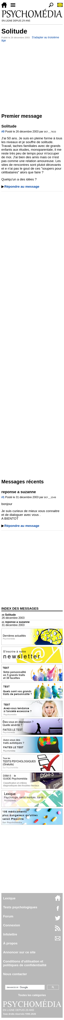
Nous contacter (15, 974)
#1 (2, 497)
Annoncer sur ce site (19, 952)
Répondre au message (21, 186)
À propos (10, 943)
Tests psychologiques (20, 907)
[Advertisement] (32, 77)
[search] (24, 987)
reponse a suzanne (16, 621)
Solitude (9, 614)
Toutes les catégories (32, 995)
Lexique (9, 898)
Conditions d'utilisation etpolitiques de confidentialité (24, 963)
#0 (2, 131)
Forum (8, 916)
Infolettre (10, 934)
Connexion (11, 925)
